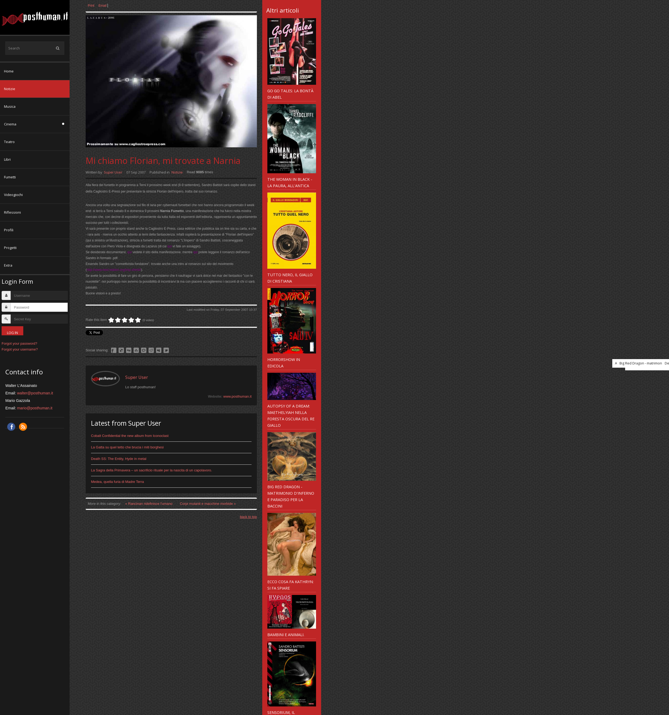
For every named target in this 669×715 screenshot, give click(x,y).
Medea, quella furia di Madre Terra (117, 482)
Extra (8, 265)
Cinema (10, 124)
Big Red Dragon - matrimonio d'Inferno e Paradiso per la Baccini (290, 496)
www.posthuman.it (237, 396)
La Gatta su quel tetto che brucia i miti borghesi (127, 447)
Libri (7, 159)
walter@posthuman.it (35, 393)
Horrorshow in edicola (283, 362)
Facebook (11, 427)
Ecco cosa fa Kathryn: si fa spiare (290, 585)
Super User (113, 172)
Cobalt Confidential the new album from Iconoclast (130, 436)
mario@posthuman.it (34, 408)
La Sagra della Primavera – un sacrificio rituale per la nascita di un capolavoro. (151, 470)
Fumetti (10, 177)
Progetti (10, 247)
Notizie (9, 88)
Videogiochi (13, 194)
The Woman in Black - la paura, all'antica (289, 182)
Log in (12, 332)
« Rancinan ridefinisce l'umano (149, 504)
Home (9, 71)
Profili (8, 230)
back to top (248, 517)
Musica (10, 106)
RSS (23, 427)
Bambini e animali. (285, 634)
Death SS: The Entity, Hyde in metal (118, 459)
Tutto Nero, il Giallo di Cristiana (290, 278)
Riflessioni (12, 212)
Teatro (9, 141)
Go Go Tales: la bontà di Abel (290, 94)
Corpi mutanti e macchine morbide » (208, 504)
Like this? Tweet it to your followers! (166, 350)
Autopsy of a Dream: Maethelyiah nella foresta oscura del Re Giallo (290, 415)
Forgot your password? (19, 343)
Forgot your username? (20, 349)
